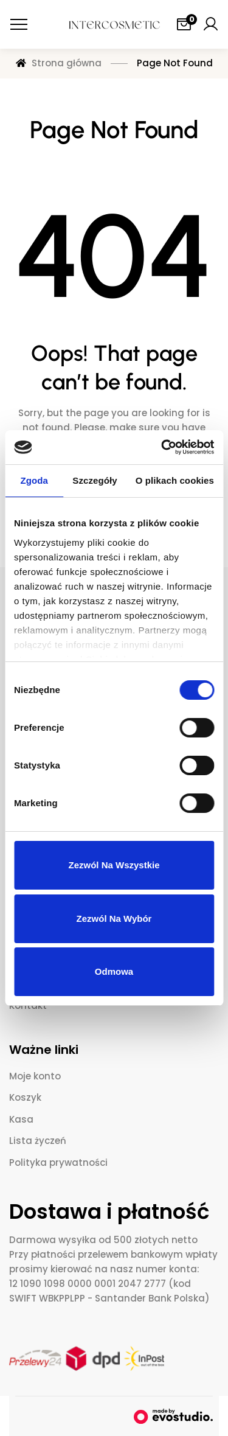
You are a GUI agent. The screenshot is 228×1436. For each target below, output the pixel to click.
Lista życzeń (37, 1140)
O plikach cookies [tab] (175, 480)
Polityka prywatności (58, 1162)
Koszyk (25, 1097)
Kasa (21, 1119)
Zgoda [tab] (34, 480)
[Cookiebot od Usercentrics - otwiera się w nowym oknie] (162, 447)
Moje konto (35, 1076)
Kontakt (28, 1005)
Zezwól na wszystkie (113, 865)
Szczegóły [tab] (94, 480)
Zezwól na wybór (114, 918)
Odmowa (114, 971)
